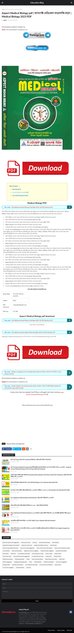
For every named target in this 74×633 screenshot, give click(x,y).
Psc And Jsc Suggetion (61, 562)
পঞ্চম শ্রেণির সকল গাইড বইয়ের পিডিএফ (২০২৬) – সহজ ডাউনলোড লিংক (29, 505)
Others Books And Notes (51, 559)
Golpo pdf (13, 553)
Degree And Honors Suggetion (31, 550)
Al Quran (35, 542)
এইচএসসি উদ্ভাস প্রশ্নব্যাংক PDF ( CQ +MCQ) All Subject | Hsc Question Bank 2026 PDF (34, 482)
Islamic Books (58, 553)
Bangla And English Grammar (41, 545)
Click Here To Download (37, 324)
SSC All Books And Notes (31, 564)
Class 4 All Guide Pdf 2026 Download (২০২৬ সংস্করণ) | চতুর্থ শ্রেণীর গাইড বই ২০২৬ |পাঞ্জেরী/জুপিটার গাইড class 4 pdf (41, 513)
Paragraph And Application (20, 562)
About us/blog (61, 630)
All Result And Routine (44, 542)
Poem (30, 562)
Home (3, 9)
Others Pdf (61, 559)
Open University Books (37, 559)
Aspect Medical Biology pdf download (20, 195)
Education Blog (37, 2)
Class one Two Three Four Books (44, 548)
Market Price (49, 556)
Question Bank (6, 564)
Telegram (42, 394)
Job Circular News (7, 556)
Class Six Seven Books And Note (10, 548)
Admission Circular (25, 542)
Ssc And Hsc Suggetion (8, 567)
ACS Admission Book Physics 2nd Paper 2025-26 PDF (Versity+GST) (32, 320)
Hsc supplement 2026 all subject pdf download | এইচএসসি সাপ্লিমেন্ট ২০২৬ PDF (32, 497)
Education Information (61, 550)
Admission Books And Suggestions (14, 9)
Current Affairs (6, 550)
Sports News (58, 564)
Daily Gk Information (17, 550)
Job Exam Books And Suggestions (22, 556)
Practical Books (38, 562)
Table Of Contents (13, 186)
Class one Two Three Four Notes (62, 548)
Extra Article (5, 553)
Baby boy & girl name (27, 545)
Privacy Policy (51, 630)
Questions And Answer (17, 564)
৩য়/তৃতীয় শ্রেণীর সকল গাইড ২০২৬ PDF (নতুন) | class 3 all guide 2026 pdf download (33, 520)
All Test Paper (55, 542)
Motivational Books (19, 559)
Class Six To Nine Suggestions (27, 548)
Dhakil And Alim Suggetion (47, 550)
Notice (28, 559)
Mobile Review (57, 556)
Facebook (33, 394)
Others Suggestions (7, 562)
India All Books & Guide (37, 553)
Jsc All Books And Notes (37, 556)
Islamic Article (49, 553)
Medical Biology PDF (16, 189)
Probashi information (49, 562)
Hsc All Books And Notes (24, 553)
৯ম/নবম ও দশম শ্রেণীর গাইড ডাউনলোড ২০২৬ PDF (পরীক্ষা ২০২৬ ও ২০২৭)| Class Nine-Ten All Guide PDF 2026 (40, 490)
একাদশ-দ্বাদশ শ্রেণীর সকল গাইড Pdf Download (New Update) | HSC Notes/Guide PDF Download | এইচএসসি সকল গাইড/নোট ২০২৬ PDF (41, 475)
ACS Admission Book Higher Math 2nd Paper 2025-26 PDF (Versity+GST (33, 332)
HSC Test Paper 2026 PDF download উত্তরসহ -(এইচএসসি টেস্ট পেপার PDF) (31, 459)
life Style (29, 567)
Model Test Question (8, 559)
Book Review (53, 545)
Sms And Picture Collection (46, 564)
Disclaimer (69, 630)
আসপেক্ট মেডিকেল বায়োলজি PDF (20, 192)
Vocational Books (20, 567)
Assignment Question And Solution (11, 545)
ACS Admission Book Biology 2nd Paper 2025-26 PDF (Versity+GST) (32, 207)
